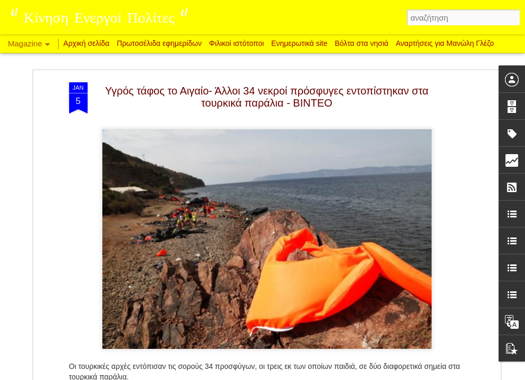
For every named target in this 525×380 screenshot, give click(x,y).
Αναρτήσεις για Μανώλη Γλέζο (445, 43)
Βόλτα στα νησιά (362, 43)
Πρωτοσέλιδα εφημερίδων (159, 43)
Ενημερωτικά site (299, 43)
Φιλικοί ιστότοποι (236, 43)
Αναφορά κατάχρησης (326, 374)
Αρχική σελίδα (86, 43)
